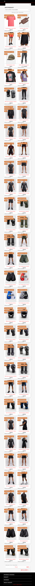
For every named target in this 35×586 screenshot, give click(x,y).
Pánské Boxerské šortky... (24, 248)
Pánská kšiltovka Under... (10, 64)
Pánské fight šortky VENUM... (24, 138)
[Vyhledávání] (18, 4)
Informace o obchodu (9, 574)
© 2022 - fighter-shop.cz (17, 584)
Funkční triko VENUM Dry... (24, 119)
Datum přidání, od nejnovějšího (17, 9)
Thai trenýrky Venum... (11, 540)
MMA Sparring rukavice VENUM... (11, 101)
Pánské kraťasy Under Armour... (10, 46)
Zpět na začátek (25, 570)
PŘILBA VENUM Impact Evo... (11, 321)
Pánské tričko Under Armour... (11, 83)
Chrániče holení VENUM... (24, 229)
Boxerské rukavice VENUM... (24, 211)
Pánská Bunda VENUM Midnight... (11, 119)
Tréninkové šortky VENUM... (11, 211)
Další (28, 567)
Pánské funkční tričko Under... (11, 28)
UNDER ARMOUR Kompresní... (24, 64)
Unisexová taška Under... (24, 28)
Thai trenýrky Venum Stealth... (24, 266)
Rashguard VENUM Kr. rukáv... (10, 138)
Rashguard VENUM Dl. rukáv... (24, 193)
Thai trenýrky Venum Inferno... (24, 284)
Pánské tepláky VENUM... (24, 101)
